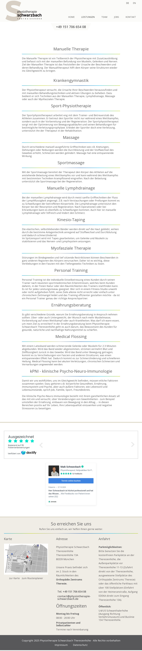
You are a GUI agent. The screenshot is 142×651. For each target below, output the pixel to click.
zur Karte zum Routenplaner (26, 578)
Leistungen (88, 17)
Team (104, 17)
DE (127, 3)
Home (71, 17)
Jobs (116, 17)
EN (134, 3)
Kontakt (131, 17)
